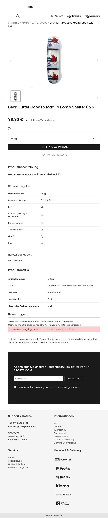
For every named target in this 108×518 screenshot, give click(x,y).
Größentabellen (16, 464)
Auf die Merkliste (54, 154)
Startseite (13, 22)
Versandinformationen (56, 342)
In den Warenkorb (54, 147)
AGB (56, 423)
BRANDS (25, 22)
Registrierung (15, 460)
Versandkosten (47, 120)
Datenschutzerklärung (32, 387)
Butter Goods (39, 22)
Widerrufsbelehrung (64, 439)
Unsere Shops (61, 436)
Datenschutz (61, 433)
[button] (97, 61)
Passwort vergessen (18, 467)
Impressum (60, 429)
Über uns (58, 426)
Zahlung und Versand (65, 442)
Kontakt (12, 457)
